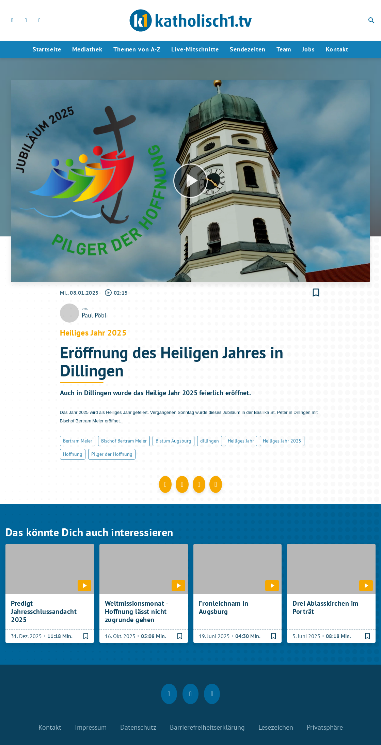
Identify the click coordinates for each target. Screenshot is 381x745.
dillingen (209, 441)
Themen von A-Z (137, 49)
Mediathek (87, 49)
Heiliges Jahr (241, 441)
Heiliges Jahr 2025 (282, 441)
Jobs (308, 49)
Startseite (47, 49)
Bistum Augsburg (173, 441)
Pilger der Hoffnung (111, 454)
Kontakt (337, 49)
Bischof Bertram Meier (124, 441)
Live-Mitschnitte (195, 49)
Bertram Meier (77, 441)
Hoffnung (72, 454)
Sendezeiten (248, 49)
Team (283, 49)
